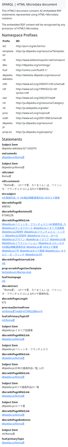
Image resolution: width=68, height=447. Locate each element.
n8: (4, 263)
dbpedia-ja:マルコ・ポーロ (42, 235)
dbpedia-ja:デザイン (13, 239)
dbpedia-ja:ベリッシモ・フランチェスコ (25, 224)
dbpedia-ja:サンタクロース (17, 228)
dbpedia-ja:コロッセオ (51, 243)
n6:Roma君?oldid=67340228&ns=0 (22, 311)
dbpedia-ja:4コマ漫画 (32, 250)
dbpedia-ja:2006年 (16, 235)
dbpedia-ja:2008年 (12, 231)
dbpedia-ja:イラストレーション (20, 243)
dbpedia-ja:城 (57, 239)
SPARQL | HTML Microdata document (29, 4)
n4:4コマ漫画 (52, 197)
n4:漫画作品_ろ (10, 197)
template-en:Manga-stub (16, 272)
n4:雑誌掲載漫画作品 (32, 197)
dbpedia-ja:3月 (33, 254)
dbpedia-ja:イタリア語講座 (48, 228)
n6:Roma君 (8, 320)
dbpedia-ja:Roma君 (13, 157)
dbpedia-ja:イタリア (37, 239)
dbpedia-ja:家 (34, 247)
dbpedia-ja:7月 (10, 250)
